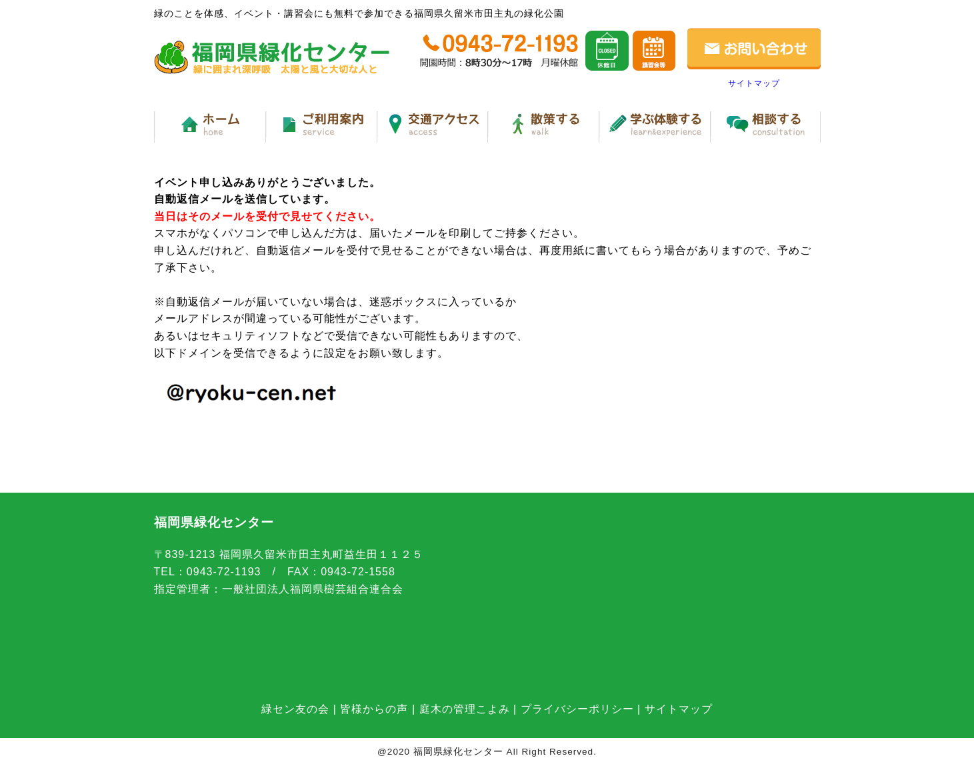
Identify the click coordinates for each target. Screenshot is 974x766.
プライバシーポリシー (577, 709)
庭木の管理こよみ (464, 709)
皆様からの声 (374, 709)
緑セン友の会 (295, 709)
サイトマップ (754, 83)
